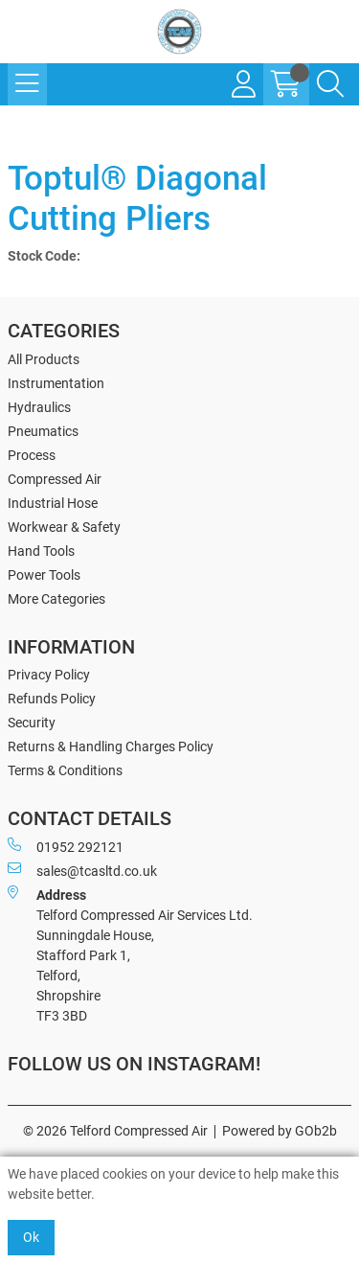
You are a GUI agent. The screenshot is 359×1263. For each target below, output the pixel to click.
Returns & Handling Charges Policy (110, 746)
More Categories (56, 599)
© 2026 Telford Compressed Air (115, 1130)
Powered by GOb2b (279, 1130)
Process (32, 455)
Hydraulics (39, 407)
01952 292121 (65, 846)
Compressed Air (54, 479)
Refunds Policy (52, 698)
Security (32, 722)
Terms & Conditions (65, 770)
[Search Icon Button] (330, 84)
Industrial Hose (53, 503)
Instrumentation (56, 383)
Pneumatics (43, 431)
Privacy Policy (49, 674)
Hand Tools (41, 551)
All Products (43, 359)
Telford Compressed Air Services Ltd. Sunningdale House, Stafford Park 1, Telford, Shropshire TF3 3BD (130, 954)
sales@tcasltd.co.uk (82, 870)
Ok (31, 1237)
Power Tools (44, 575)
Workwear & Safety (64, 527)
